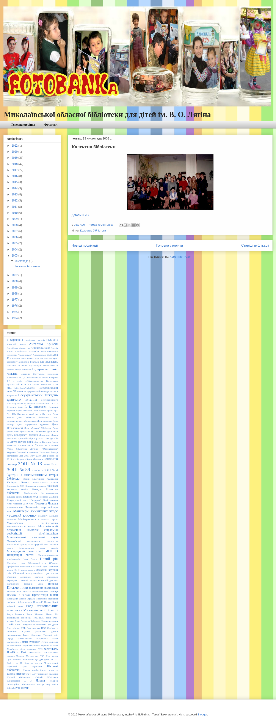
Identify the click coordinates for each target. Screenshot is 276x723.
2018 (15, 164)
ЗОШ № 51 (51, 464)
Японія (40, 680)
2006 (15, 237)
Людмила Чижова (46, 503)
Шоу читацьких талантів (45, 673)
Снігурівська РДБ (16, 628)
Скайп (10, 624)
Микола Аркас (49, 519)
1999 (15, 287)
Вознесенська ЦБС (17, 377)
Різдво (49, 614)
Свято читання (49, 621)
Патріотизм (13, 583)
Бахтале (16, 358)
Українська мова (49, 645)
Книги (54, 482)
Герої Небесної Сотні (27, 410)
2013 (15, 194)
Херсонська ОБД (35, 656)
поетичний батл (40, 591)
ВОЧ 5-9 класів (30, 384)
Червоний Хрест (17, 666)
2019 (15, 157)
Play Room (52, 684)
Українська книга (31, 645)
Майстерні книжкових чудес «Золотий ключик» (32, 513)
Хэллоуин (28, 659)
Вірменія (25, 374)
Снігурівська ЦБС (36, 628)
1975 (15, 312)
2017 (15, 170)
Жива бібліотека (17, 448)
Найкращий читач (20, 555)
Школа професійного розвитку (40, 670)
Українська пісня (16, 649)
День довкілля (44, 421)
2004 (15, 249)
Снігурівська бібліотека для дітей (40, 624)
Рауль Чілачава (35, 614)
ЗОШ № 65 (37, 470)
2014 (15, 188)
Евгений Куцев (50, 442)
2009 (15, 218)
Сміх (17, 624)
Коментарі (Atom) (181, 256)
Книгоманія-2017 (15, 486)
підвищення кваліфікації (43, 587)
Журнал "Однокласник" (44, 448)
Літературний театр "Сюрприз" (24, 500)
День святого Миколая (33, 431)
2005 (15, 243)
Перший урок (33, 583)
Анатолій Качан (16, 344)
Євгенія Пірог (25, 445)
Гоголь (42, 410)
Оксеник (11, 577)
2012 (15, 200)
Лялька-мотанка (15, 507)
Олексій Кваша (28, 580)
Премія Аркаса (27, 598)
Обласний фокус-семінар (28, 573)
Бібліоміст (12, 361)
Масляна (11, 519)
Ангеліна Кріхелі (43, 344)
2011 (15, 206)
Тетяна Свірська (49, 642)
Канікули (12, 482)
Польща (53, 591)
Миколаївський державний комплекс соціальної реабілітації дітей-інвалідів (32, 530)
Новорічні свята (16, 563)
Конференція (30, 493)
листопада (22, 261)
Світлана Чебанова (30, 621)
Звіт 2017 (24, 455)
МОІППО (51, 551)
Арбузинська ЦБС (42, 355)
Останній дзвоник (48, 580)
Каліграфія (52, 478)
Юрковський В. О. (19, 680)
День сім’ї (52, 431)
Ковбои (24, 489)
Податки (26, 591)
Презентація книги (45, 594)
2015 (15, 182)
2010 (15, 212)
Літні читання (50, 500)
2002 (15, 275)
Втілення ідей (14, 407)
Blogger (202, 714)
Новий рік (49, 559)
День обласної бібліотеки (33, 417)
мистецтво (52, 541)
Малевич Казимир (48, 515)
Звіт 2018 (35, 455)
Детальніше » (80, 215)
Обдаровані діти (37, 563)
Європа (39, 445)
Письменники (17, 587)
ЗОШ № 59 (18, 469)
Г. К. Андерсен (35, 406)
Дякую (37, 442)
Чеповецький (51, 663)
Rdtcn (10, 688)
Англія (54, 348)
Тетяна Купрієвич (30, 641)
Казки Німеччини (34, 478)
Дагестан (46, 414)
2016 (15, 176)
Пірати (11, 591)
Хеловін (20, 656)
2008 (15, 225)
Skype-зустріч (21, 687)
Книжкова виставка (35, 486)
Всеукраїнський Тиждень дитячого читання (32, 397)
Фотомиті (51, 124)
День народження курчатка (33, 424)
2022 (15, 145)
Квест (25, 482)
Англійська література (18, 348)
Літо (31, 503)
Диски (54, 435)
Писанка (53, 583)
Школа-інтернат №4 (19, 673)
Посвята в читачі (18, 594)
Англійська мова (40, 347)
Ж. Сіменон (51, 445)
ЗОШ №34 (51, 470)
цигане (38, 663)
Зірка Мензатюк (35, 459)
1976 (15, 305)
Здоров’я (21, 459)
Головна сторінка (23, 124)
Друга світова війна (21, 441)
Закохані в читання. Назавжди (33, 452)
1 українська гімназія (33, 340)
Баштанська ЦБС (49, 358)
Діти (47, 438)
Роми (17, 621)
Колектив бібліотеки (94, 146)
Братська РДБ (37, 361)
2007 (15, 231)
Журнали (11, 452)
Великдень (51, 361)
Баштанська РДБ (30, 358)
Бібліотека (24, 361)
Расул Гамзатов (15, 614)
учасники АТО (35, 649)
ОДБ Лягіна (51, 573)
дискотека (12, 438)
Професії (37, 602)
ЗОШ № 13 (30, 463)
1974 (15, 318)
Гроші (50, 410)
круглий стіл (30, 496)
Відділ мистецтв (23, 369)
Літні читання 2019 (17, 503)
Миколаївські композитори (24, 541)
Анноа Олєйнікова (17, 351)
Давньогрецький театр (29, 414)
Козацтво (37, 489)
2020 (15, 151)
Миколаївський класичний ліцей (32, 537)
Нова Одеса (30, 559)
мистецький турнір (17, 544)
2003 (15, 255)
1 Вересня (13, 339)
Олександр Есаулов (31, 577)
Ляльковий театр (35, 507)
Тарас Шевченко (32, 635)
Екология (11, 445)
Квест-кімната (40, 482)
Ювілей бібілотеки (18, 677)
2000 (15, 281)
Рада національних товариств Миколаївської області (32, 608)
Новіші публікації (85, 245)
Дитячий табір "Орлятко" (31, 438)
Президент (12, 598)
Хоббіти (17, 659)
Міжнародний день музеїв (38, 548)
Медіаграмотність (28, 519)
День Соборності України (22, 434)
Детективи (44, 435)
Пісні (18, 591)
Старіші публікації (255, 245)
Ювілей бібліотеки (46, 677)
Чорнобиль (37, 666)
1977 (15, 299)
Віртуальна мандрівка (45, 374)
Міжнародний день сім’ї (24, 551)
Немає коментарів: (101, 224)
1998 (15, 293)
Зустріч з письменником (27, 475)
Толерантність (14, 645)
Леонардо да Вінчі (48, 496)
